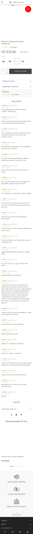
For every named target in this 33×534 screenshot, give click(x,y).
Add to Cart (20, 71)
